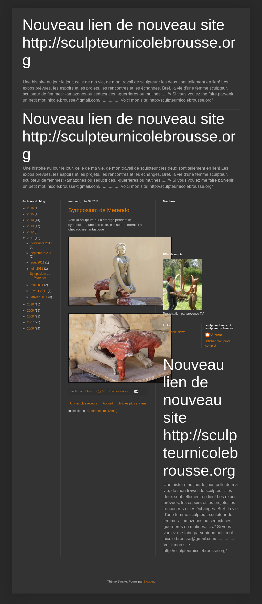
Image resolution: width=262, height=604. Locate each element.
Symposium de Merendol (99, 210)
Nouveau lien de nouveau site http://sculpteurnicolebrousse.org (129, 42)
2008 (31, 316)
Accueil (108, 403)
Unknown (217, 334)
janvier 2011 (39, 297)
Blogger (149, 581)
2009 (31, 310)
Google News (176, 332)
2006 (31, 328)
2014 (31, 220)
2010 (31, 304)
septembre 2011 (42, 253)
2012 (31, 232)
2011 (31, 238)
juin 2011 (37, 268)
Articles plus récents (83, 403)
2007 (31, 322)
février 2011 (39, 291)
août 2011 (38, 262)
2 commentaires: (119, 391)
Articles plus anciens (132, 403)
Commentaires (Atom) (102, 411)
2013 (31, 226)
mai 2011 (37, 285)
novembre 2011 (41, 243)
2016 (31, 208)
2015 (31, 214)
